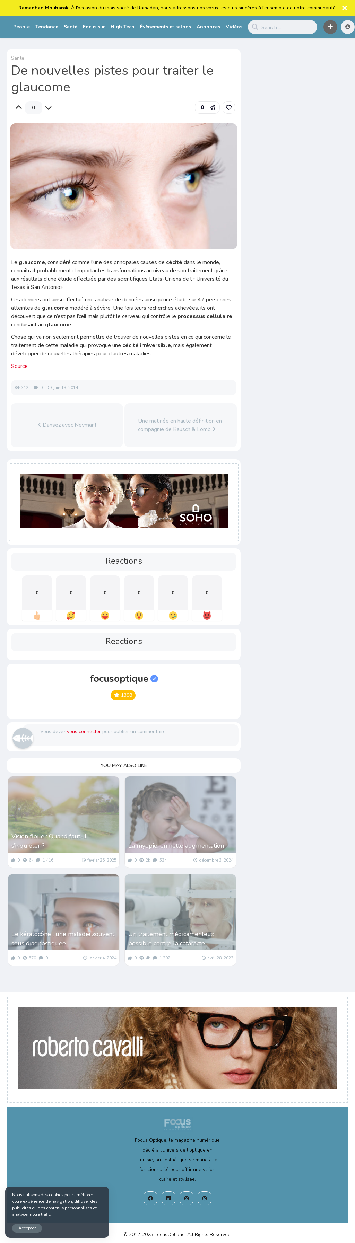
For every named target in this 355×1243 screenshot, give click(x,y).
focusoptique (124, 678)
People (21, 27)
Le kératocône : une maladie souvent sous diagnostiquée (62, 938)
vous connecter (84, 731)
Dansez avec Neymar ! (67, 425)
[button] (330, 27)
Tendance (46, 27)
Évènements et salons (165, 27)
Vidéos (234, 27)
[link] (229, 107)
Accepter (27, 1228)
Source (19, 366)
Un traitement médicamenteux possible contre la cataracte (171, 938)
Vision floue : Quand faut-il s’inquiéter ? (49, 841)
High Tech (123, 27)
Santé (70, 27)
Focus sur (94, 27)
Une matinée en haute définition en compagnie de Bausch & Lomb (180, 425)
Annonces (208, 27)
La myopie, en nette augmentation (176, 845)
